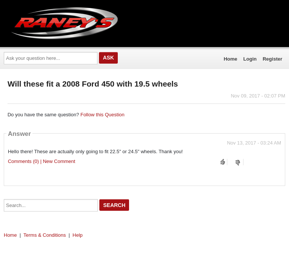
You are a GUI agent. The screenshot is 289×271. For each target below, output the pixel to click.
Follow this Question (103, 114)
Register (272, 59)
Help (78, 235)
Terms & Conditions (44, 235)
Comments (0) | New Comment (41, 161)
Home (230, 59)
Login (250, 59)
